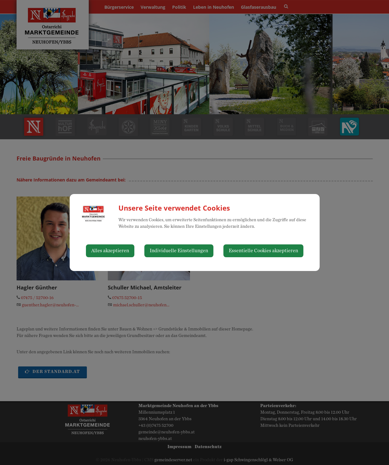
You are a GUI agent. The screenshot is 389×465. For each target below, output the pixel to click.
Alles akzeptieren (110, 250)
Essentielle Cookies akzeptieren (263, 250)
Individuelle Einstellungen (179, 250)
